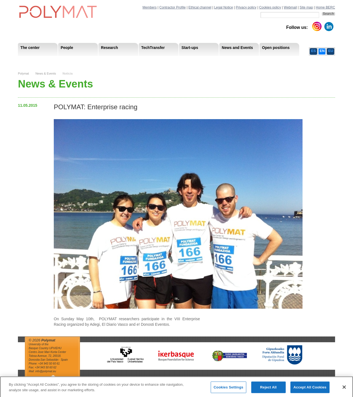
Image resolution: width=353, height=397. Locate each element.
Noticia (68, 73)
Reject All (268, 389)
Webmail (290, 7)
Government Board (71, 60)
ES (313, 51)
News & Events (45, 73)
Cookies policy (270, 7)
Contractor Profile (172, 7)
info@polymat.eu (45, 371)
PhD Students (142, 60)
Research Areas (33, 60)
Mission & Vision (34, 60)
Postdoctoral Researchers (102, 60)
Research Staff (33, 60)
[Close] (344, 389)
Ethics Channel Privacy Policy (274, 60)
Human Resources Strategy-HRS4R (212, 60)
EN (322, 51)
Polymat (23, 73)
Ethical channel (199, 7)
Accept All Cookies (310, 389)
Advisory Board (106, 60)
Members (150, 7)
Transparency (137, 60)
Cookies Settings (229, 389)
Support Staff (63, 60)
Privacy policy (246, 7)
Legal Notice (223, 7)
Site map (306, 7)
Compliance (165, 60)
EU (330, 51)
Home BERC (325, 7)
